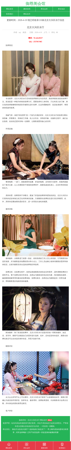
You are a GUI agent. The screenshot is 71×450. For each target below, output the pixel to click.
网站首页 (9, 9)
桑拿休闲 (26, 9)
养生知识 (61, 9)
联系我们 (9, 14)
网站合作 (26, 14)
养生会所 (44, 9)
